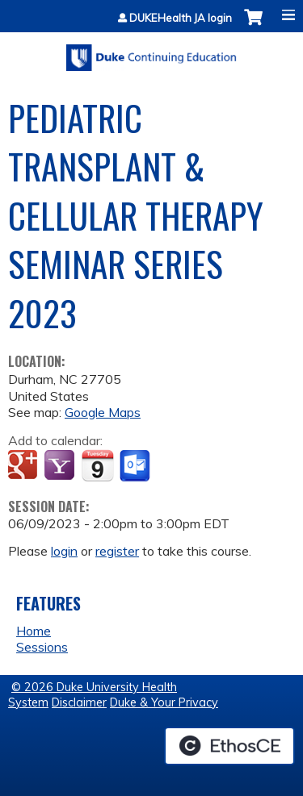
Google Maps (103, 412)
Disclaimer (79, 702)
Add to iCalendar (97, 465)
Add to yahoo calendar (61, 466)
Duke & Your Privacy (164, 702)
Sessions (42, 647)
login (64, 551)
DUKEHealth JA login (180, 18)
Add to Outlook (136, 466)
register (117, 551)
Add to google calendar (24, 466)
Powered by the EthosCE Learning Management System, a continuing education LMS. (229, 746)
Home (33, 631)
